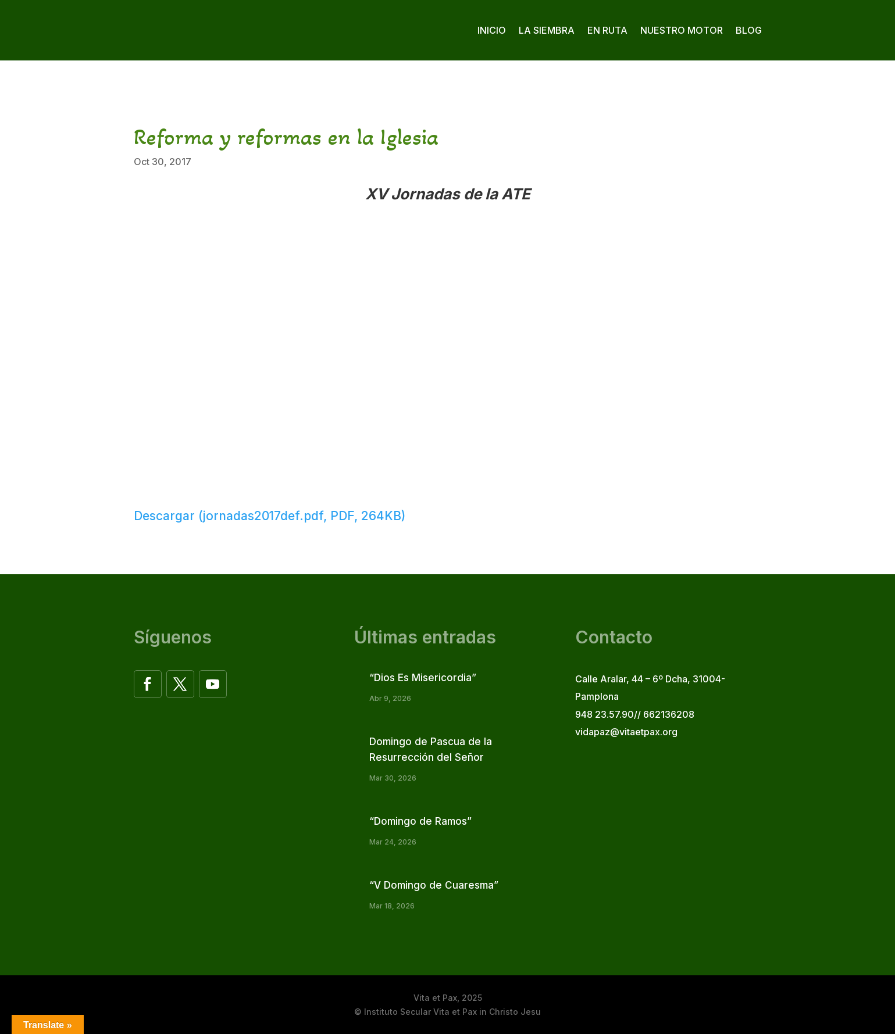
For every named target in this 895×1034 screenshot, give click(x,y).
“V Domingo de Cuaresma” (433, 885)
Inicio (491, 30)
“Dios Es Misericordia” (422, 678)
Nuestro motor (681, 30)
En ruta (607, 30)
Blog (749, 30)
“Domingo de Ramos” (420, 821)
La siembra (547, 30)
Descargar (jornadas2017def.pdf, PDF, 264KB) (269, 516)
